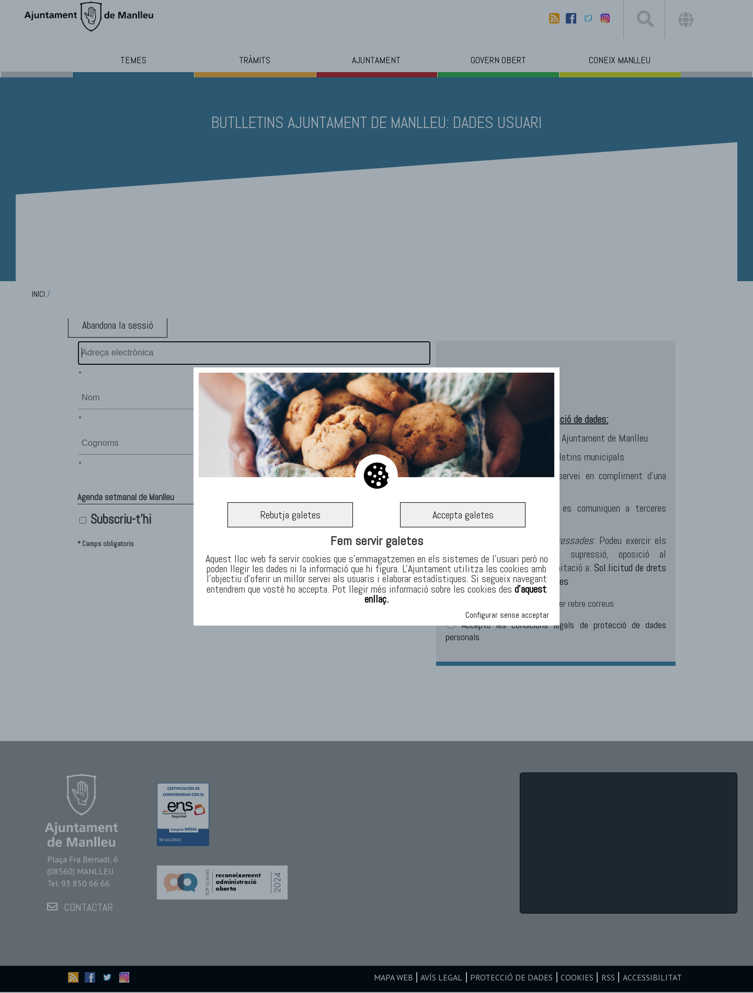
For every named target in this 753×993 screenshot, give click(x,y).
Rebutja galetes (290, 515)
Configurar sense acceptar (507, 614)
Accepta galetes (463, 515)
